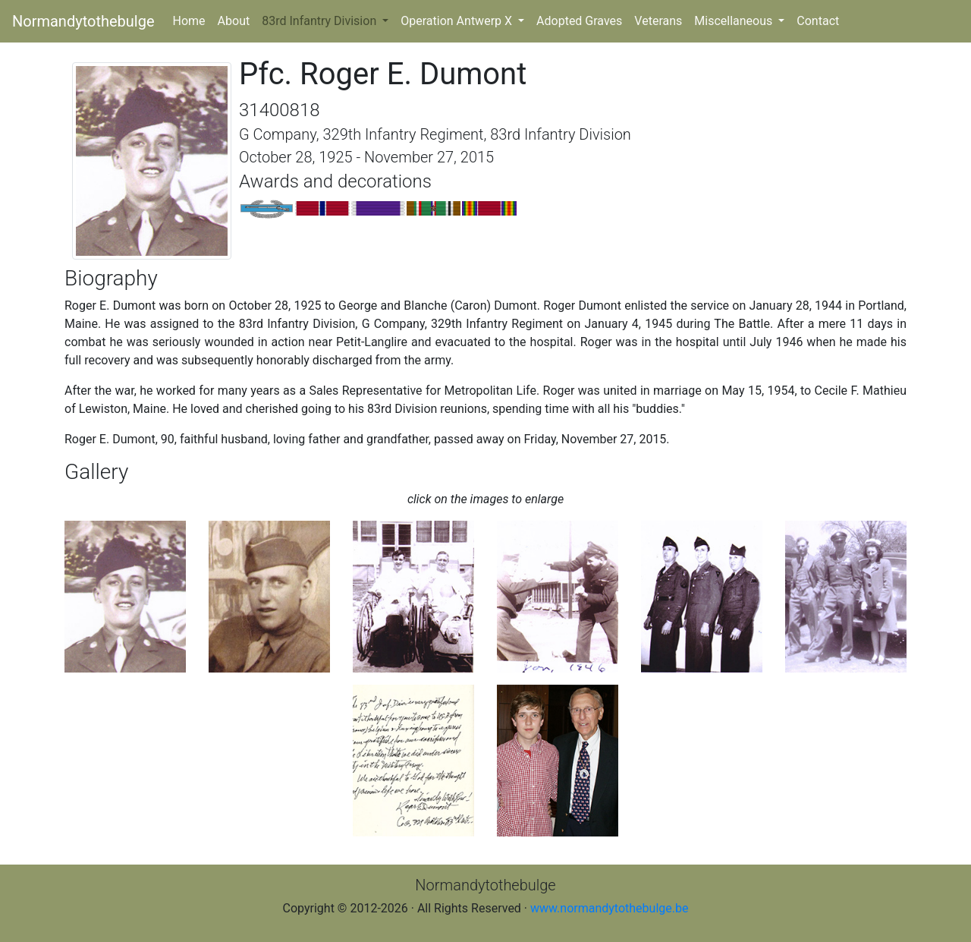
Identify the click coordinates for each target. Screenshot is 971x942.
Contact (818, 21)
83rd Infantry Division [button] (320, 21)
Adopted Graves (579, 21)
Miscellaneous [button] (734, 21)
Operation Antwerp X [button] (458, 21)
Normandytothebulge (83, 21)
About (234, 21)
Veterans (658, 21)
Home (192, 19)
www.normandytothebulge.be (609, 908)
